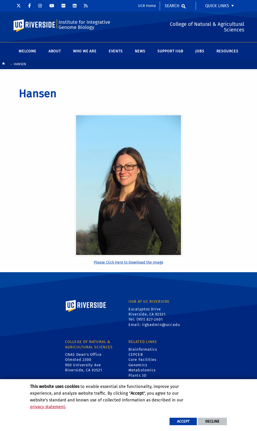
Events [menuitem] (116, 51)
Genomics (137, 365)
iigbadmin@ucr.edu (161, 324)
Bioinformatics (142, 349)
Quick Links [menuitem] (217, 5)
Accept (183, 421)
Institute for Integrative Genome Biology (84, 24)
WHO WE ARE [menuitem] (85, 51)
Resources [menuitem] (227, 51)
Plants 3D (137, 375)
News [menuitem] (140, 51)
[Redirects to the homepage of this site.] (3, 64)
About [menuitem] (55, 51)
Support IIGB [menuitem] (170, 51)
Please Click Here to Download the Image (128, 262)
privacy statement (47, 406)
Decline (212, 421)
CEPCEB (135, 354)
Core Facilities (142, 359)
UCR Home (147, 5)
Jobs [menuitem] (199, 51)
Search (172, 5)
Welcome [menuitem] (27, 51)
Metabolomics (142, 370)
